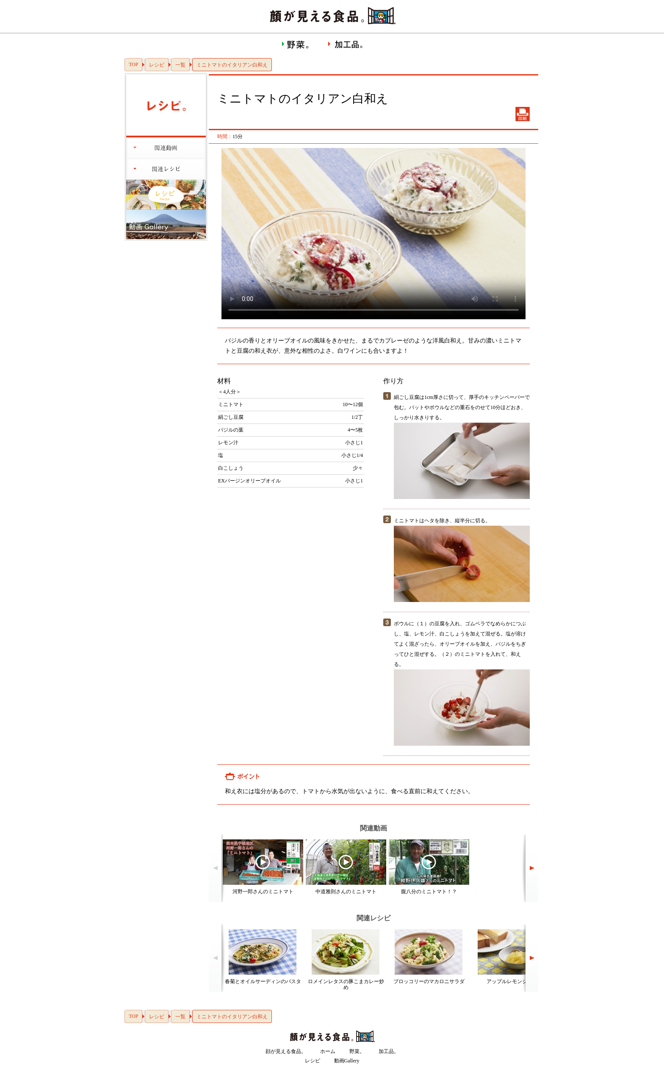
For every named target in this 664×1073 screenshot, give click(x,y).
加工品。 (389, 1051)
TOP (133, 64)
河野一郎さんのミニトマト (262, 892)
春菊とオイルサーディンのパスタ (263, 981)
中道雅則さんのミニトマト (345, 892)
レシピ (156, 65)
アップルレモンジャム (512, 981)
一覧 (180, 65)
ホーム (327, 1051)
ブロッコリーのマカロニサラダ (429, 981)
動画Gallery (347, 1061)
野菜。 (357, 1051)
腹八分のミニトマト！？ (429, 892)
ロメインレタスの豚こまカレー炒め (346, 984)
